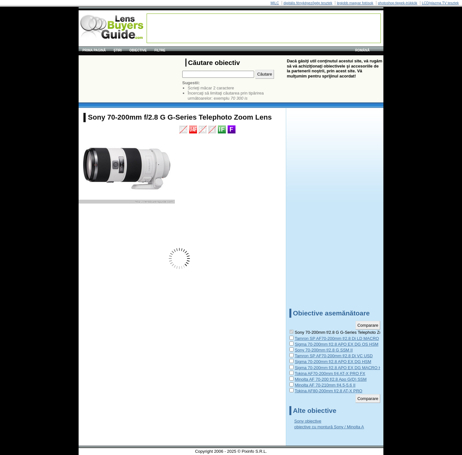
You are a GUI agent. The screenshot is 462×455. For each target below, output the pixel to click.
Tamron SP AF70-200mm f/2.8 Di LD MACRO (337, 338)
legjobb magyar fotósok (355, 3)
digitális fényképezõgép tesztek (308, 3)
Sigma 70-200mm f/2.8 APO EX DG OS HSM (337, 344)
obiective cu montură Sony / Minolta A (329, 426)
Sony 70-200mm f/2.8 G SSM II (324, 350)
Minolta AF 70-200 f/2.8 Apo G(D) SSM (331, 379)
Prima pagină (94, 50)
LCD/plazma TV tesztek (440, 3)
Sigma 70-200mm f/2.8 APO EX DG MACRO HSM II (343, 367)
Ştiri (118, 50)
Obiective (138, 50)
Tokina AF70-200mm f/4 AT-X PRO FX (330, 373)
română (362, 50)
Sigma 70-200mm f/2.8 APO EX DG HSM (333, 361)
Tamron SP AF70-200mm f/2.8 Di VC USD (333, 355)
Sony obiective (307, 421)
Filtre (159, 50)
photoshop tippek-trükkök (397, 3)
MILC (274, 3)
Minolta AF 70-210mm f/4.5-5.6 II (325, 385)
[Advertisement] (264, 28)
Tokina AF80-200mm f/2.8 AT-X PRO (328, 390)
